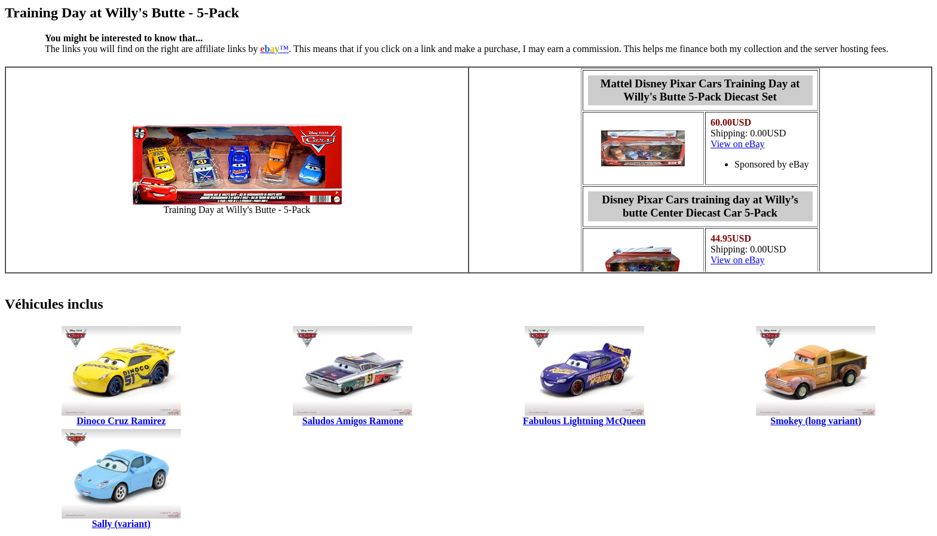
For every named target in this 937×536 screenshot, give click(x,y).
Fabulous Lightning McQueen (584, 421)
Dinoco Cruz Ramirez (121, 421)
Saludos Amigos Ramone (352, 421)
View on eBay (738, 144)
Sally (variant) (121, 524)
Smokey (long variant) (815, 421)
